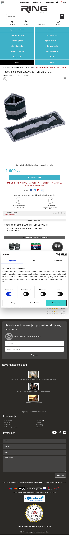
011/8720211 (24, 2)
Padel (52, 57)
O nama (7, 422)
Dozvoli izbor (34, 303)
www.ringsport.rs (30, 532)
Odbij (13, 303)
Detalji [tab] (34, 261)
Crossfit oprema (17, 41)
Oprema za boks (51, 35)
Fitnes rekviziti (52, 30)
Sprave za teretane (51, 41)
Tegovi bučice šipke (17, 35)
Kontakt (38, 422)
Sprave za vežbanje (17, 30)
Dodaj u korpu (34, 177)
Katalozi (7, 425)
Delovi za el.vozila (51, 46)
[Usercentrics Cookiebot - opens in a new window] (57, 254)
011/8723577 (50, 2)
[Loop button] (62, 16)
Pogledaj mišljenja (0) (10, 214)
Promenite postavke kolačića (41, 526)
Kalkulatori (40, 420)
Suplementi (17, 57)
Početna (6, 67)
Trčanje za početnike (33, 403)
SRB (65, 2)
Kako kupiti (8, 420)
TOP (66, 550)
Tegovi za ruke (29, 67)
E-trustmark (39, 427)
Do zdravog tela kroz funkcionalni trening (33, 391)
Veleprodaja (40, 425)
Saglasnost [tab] (12, 261)
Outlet (52, 62)
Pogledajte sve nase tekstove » (33, 412)
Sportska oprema (52, 51)
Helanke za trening (17, 51)
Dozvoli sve (56, 303)
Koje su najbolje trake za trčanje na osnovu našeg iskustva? (33, 379)
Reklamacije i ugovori (11, 427)
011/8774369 (37, 2)
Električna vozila (17, 46)
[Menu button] (2, 2)
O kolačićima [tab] (57, 261)
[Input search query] (15, 16)
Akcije (17, 62)
